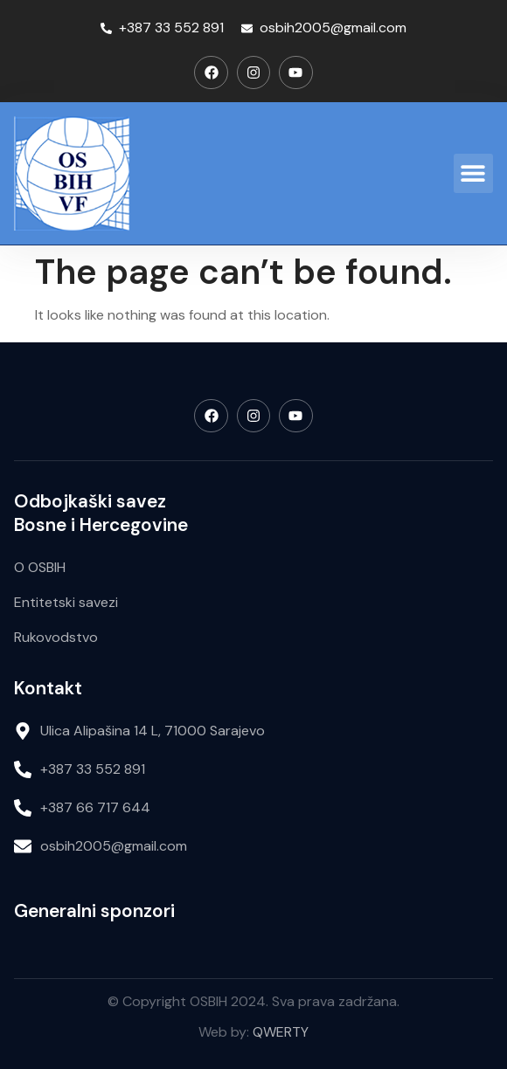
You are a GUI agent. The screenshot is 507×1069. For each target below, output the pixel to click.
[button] (473, 173)
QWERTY (281, 1032)
